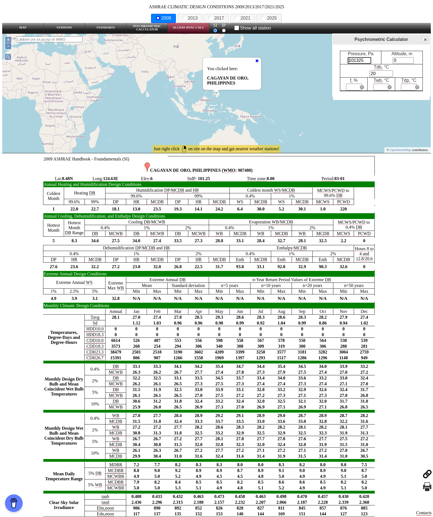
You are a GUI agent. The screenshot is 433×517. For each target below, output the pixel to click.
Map (22, 27)
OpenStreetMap (400, 150)
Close (425, 39)
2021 (242, 18)
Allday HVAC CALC (188, 27)
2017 (216, 18)
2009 (163, 18)
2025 (269, 18)
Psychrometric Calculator (147, 27)
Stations (64, 27)
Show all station (252, 28)
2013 (190, 18)
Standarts (105, 27)
